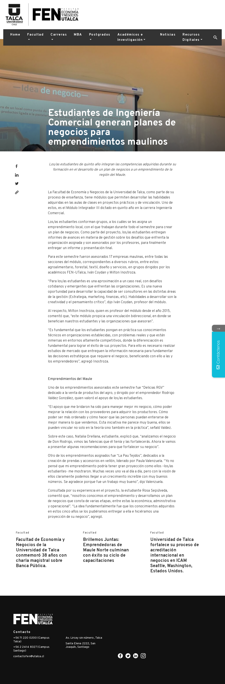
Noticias (168, 35)
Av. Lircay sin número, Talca (84, 638)
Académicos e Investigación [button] (130, 37)
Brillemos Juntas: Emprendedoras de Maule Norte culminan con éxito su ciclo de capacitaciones (106, 550)
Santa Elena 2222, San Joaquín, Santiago (81, 645)
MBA (78, 35)
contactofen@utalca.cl (28, 656)
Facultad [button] (35, 35)
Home (15, 35)
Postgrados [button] (99, 35)
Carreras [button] (59, 35)
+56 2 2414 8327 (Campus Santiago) (31, 649)
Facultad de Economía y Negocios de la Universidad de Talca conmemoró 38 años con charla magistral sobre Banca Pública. (41, 553)
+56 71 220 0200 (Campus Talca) (31, 639)
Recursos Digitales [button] (191, 37)
